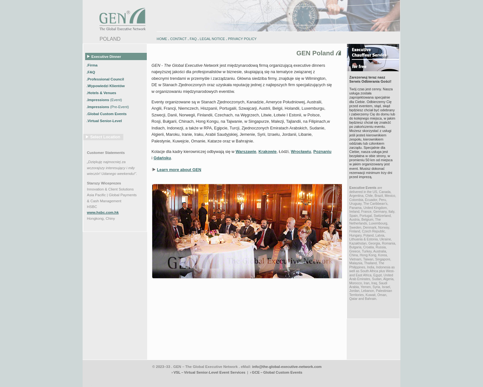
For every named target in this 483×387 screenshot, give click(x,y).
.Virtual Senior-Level (104, 120)
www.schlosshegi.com (97, 385)
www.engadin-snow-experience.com (175, 380)
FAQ (193, 39)
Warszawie (245, 151)
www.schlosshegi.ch (127, 385)
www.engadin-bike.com (98, 380)
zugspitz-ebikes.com (371, 380)
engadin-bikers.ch (263, 380)
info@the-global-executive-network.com (287, 367)
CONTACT (178, 39)
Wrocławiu (301, 151)
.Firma (92, 65)
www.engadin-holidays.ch (132, 380)
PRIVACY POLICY (242, 39)
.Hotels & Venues (101, 93)
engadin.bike (240, 380)
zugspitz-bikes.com (289, 380)
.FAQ (91, 72)
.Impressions (104, 100)
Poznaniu (322, 151)
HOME (162, 39)
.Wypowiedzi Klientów (106, 86)
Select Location (105, 137)
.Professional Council (105, 79)
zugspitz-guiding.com (342, 380)
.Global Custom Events (106, 114)
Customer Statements (106, 153)
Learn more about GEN (179, 169)
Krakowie (267, 151)
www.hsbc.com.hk (103, 212)
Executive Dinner (104, 56)
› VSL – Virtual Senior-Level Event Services (208, 372)
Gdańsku (162, 157)
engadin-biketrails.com (216, 380)
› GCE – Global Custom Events (276, 372)
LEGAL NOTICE (212, 39)
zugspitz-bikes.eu (314, 380)
